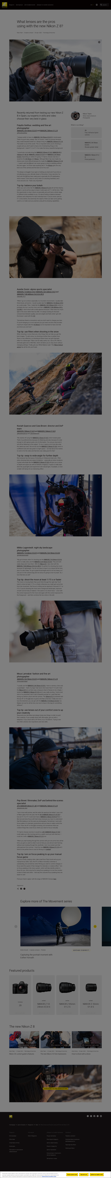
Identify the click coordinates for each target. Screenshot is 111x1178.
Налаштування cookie (72, 1174)
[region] (55, 1174)
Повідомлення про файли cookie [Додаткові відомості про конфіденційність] (49, 1176)
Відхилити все (84, 1174)
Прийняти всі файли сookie (97, 1174)
